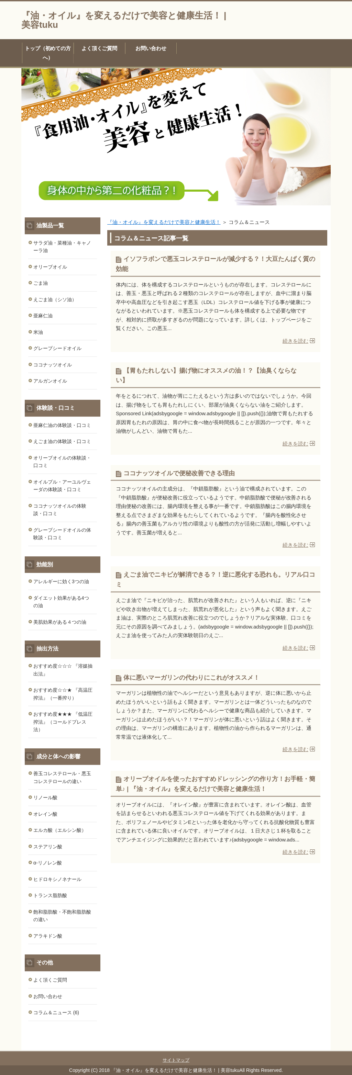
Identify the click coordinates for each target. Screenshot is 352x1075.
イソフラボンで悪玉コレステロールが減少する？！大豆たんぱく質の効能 (215, 264)
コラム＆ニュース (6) (56, 1012)
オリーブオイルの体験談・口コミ (62, 461)
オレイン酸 (45, 814)
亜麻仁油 (43, 315)
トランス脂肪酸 (50, 895)
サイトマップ (176, 1060)
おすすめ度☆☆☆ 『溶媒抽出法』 (62, 670)
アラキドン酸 (47, 936)
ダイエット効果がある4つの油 (61, 602)
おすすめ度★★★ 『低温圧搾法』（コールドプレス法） (62, 721)
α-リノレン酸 (47, 862)
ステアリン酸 (47, 846)
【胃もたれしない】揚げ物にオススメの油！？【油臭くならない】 (206, 375)
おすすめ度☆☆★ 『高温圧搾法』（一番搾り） (62, 694)
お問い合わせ (150, 48)
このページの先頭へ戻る (310, 1046)
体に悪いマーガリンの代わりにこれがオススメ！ (191, 677)
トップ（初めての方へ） (48, 52)
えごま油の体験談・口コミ (62, 441)
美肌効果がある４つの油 (59, 622)
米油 (38, 332)
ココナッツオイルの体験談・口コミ (59, 510)
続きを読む (295, 341)
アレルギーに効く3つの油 (61, 581)
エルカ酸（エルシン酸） (59, 830)
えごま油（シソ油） (55, 299)
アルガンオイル (50, 381)
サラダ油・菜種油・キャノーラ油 (62, 246)
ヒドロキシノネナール (57, 879)
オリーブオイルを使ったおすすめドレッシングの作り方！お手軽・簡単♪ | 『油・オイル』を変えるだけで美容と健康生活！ (215, 784)
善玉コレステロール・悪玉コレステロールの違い (62, 777)
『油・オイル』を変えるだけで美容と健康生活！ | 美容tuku (123, 20)
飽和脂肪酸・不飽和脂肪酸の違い (62, 916)
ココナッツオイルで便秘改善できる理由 (179, 473)
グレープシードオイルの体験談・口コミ (62, 534)
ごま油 (40, 283)
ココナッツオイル (52, 364)
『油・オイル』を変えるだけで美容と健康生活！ (164, 222)
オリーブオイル (50, 267)
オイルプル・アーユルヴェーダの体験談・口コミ (62, 486)
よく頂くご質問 (99, 48)
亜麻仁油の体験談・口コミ (62, 425)
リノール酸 (45, 797)
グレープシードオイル (57, 348)
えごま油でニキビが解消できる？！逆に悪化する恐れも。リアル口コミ (215, 579)
